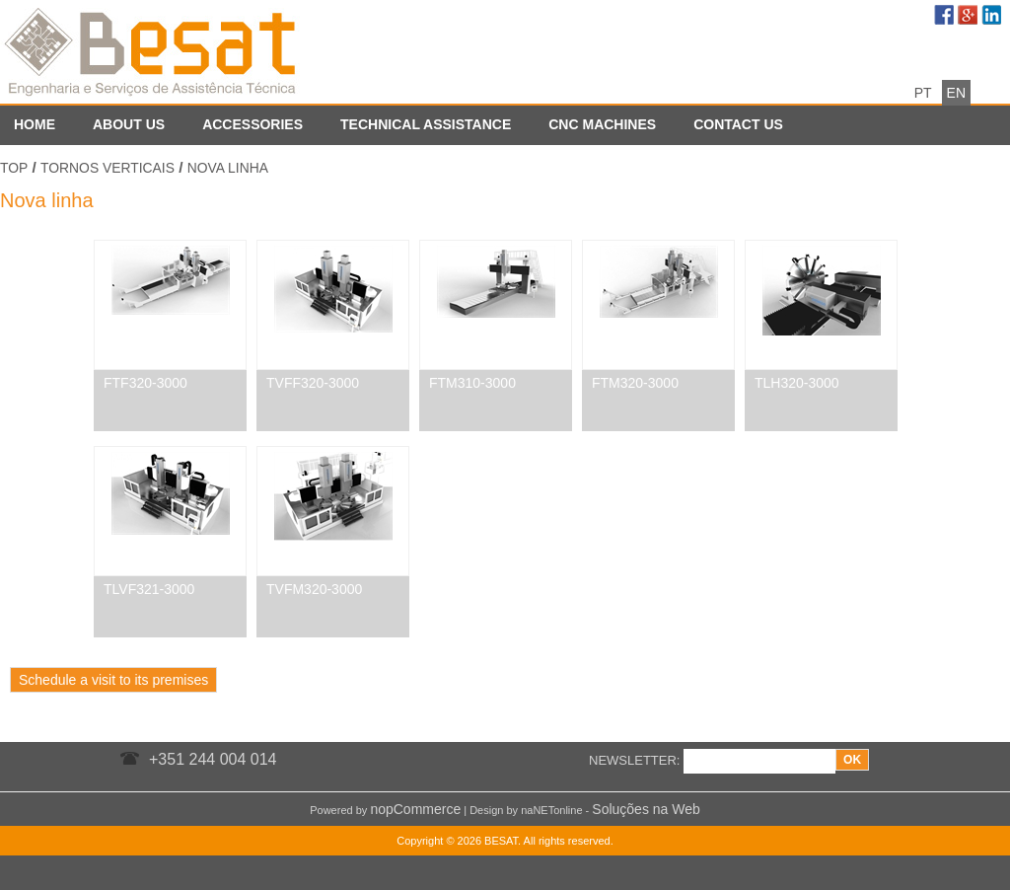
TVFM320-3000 (314, 589)
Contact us (738, 124)
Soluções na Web (645, 809)
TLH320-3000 (797, 383)
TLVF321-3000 (149, 589)
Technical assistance (425, 124)
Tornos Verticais (107, 168)
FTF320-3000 (145, 383)
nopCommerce (415, 809)
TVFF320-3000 (312, 383)
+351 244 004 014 (212, 759)
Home (34, 124)
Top (14, 168)
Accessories (252, 124)
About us (129, 124)
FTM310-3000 (472, 383)
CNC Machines (602, 124)
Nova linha (227, 168)
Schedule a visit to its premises (113, 680)
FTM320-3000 (635, 383)
